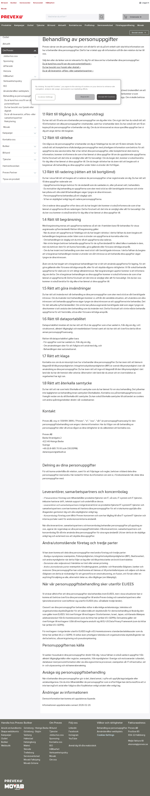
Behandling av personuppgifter (18, 96)
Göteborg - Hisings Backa (36, 728)
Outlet (30, 25)
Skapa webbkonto (10, 732)
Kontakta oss (75, 25)
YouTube (73, 739)
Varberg (28, 735)
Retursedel (38, 3)
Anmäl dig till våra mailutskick (82, 746)
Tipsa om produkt (11, 179)
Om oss (53, 760)
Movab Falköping (32, 760)
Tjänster (40, 25)
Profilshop (89, 25)
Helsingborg (30, 742)
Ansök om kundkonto (11, 728)
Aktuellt (62, 25)
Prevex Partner (10, 173)
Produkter (6, 25)
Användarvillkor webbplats (16, 91)
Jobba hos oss (10, 56)
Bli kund (4, 3)
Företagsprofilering (125, 25)
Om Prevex (8, 51)
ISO (5, 86)
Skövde (27, 749)
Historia (7, 71)
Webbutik (5, 746)
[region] (76, 92)
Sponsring (8, 61)
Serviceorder (25, 3)
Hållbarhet (50, 3)
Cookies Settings (105, 735)
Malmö (27, 746)
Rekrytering (10, 122)
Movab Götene (31, 763)
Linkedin (73, 728)
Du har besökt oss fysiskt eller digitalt (19, 109)
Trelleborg (29, 753)
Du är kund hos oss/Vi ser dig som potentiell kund (20, 102)
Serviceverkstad (105, 25)
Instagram (73, 735)
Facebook (73, 732)
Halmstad (28, 739)
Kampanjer (19, 25)
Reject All (85, 97)
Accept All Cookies (106, 97)
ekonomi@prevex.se (138, 744)
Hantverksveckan (11, 166)
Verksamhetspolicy (12, 81)
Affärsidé (8, 66)
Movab (4, 9)
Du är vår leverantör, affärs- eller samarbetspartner (20, 116)
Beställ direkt (139, 32)
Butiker (14, 3)
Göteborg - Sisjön (32, 732)
